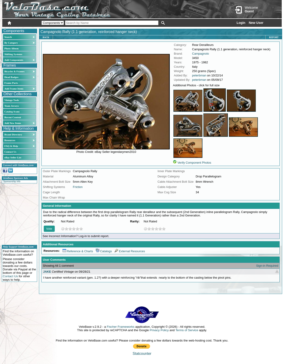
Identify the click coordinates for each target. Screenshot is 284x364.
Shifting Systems (13, 54)
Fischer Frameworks (120, 326)
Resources (9, 140)
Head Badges (11, 77)
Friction (78, 187)
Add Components (13, 60)
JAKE (47, 271)
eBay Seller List (12, 157)
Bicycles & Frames (14, 71)
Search (8, 37)
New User (256, 23)
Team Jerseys (11, 105)
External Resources (130, 251)
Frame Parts (11, 82)
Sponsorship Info (11, 181)
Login (241, 23)
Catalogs (104, 251)
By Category (11, 42)
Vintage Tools (11, 100)
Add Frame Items (13, 88)
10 (81, 228)
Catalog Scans (11, 111)
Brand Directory (13, 134)
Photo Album (11, 48)
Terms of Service (186, 330)
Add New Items (12, 123)
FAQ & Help (11, 146)
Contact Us (10, 151)
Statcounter (142, 354)
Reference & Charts (78, 251)
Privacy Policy (159, 330)
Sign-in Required (267, 265)
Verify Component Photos (194, 162)
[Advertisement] (18, 213)
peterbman (199, 75)
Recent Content (12, 117)
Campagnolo (200, 53)
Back (46, 37)
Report (274, 37)
